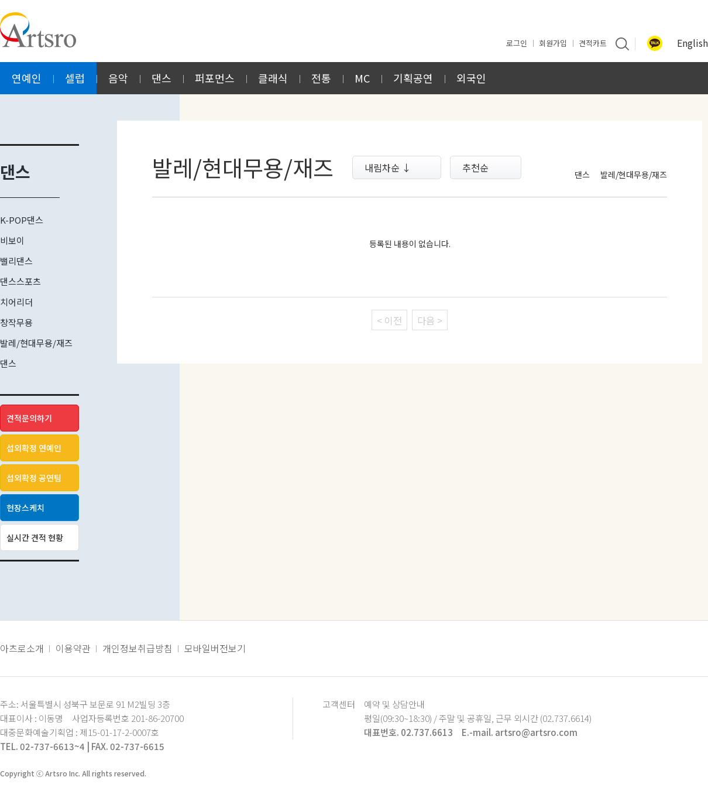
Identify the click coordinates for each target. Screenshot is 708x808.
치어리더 (16, 301)
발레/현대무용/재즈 (36, 342)
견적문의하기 (29, 418)
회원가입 (553, 43)
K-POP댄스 (21, 219)
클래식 (273, 77)
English (692, 43)
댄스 (161, 77)
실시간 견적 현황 (34, 537)
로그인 (516, 43)
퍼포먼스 (215, 77)
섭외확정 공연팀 (33, 478)
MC (362, 77)
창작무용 (16, 322)
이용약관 (73, 648)
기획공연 (413, 77)
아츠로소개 (22, 648)
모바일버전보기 (215, 648)
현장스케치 (25, 507)
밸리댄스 (16, 260)
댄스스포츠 (20, 281)
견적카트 (593, 43)
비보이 (12, 240)
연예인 (27, 77)
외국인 (471, 77)
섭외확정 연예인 (33, 448)
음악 (118, 77)
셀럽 (75, 77)
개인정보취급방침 (137, 648)
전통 (321, 77)
